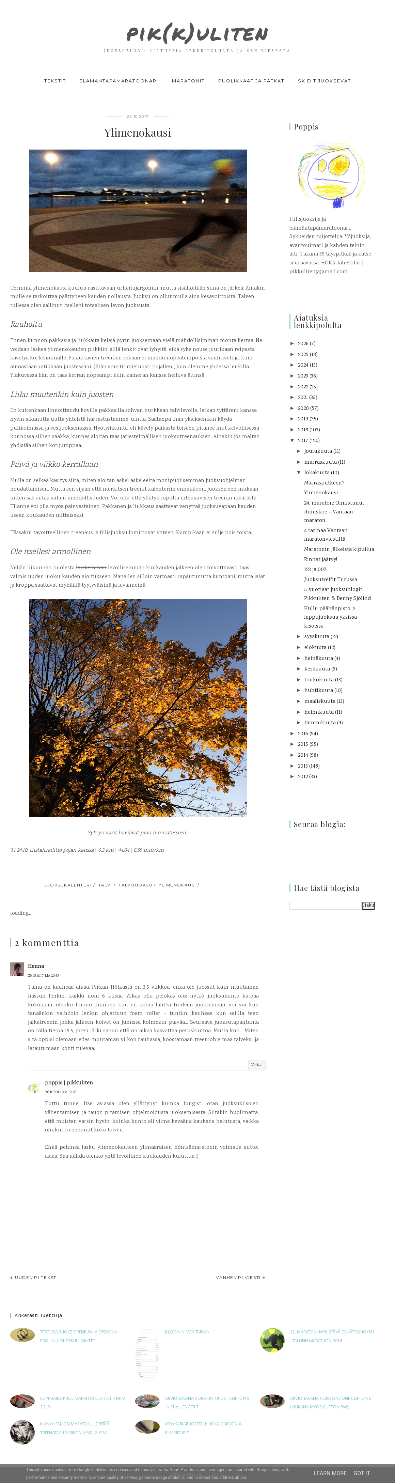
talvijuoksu (135, 884)
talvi (105, 884)
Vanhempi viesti (238, 1277)
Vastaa (257, 1065)
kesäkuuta (317, 669)
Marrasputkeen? (324, 483)
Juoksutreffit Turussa (330, 580)
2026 (303, 344)
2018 (303, 430)
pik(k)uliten (197, 28)
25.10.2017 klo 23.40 (43, 976)
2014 (303, 755)
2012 (303, 777)
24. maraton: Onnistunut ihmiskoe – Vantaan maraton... (334, 512)
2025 (303, 355)
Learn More (330, 1473)
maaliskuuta (319, 702)
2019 (303, 419)
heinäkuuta (318, 659)
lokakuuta (317, 473)
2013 (303, 766)
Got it (361, 1473)
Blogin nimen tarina (187, 1332)
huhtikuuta (318, 691)
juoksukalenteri (68, 884)
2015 (303, 744)
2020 (303, 409)
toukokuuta (319, 680)
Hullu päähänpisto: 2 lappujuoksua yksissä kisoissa (330, 617)
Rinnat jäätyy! (320, 560)
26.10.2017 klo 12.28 (60, 1092)
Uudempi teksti (36, 1277)
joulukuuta (318, 451)
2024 (303, 365)
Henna (36, 967)
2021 (303, 398)
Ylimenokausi (321, 493)
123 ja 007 (315, 570)
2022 (303, 387)
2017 (303, 441)
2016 (303, 734)
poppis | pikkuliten (69, 1083)
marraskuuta (320, 462)
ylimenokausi (177, 884)
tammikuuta (320, 723)
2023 (303, 376)
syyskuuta (316, 637)
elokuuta (315, 648)
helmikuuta (319, 712)
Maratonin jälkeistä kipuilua (339, 550)
